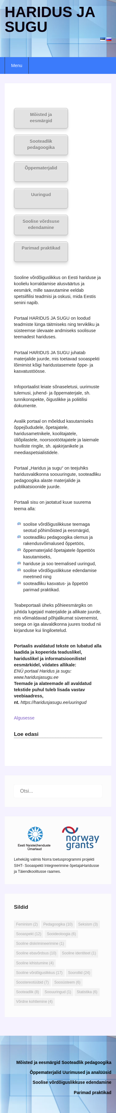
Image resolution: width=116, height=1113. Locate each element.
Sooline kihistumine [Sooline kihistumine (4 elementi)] (35, 963)
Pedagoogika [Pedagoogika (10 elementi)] (58, 924)
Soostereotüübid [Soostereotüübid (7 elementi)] (32, 982)
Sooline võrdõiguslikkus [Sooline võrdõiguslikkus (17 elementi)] (39, 973)
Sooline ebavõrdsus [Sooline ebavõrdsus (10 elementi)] (36, 953)
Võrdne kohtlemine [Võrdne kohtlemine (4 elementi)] (34, 1001)
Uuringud (41, 194)
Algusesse (24, 717)
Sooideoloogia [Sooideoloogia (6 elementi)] (61, 934)
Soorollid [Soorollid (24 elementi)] (79, 973)
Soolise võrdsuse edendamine (41, 224)
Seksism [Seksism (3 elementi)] (88, 924)
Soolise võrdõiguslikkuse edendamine (72, 1082)
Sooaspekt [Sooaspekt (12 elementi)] (28, 934)
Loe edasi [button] (26, 734)
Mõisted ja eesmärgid (41, 117)
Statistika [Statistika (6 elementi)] (87, 992)
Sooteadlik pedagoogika (41, 144)
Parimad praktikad (41, 248)
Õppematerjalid (41, 167)
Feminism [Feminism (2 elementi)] (27, 924)
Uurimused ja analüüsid (86, 1072)
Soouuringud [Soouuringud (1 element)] (58, 992)
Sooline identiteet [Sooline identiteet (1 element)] (79, 953)
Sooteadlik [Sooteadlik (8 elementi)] (27, 992)
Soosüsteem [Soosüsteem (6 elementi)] (67, 982)
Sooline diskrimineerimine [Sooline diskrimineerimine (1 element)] (40, 943)
